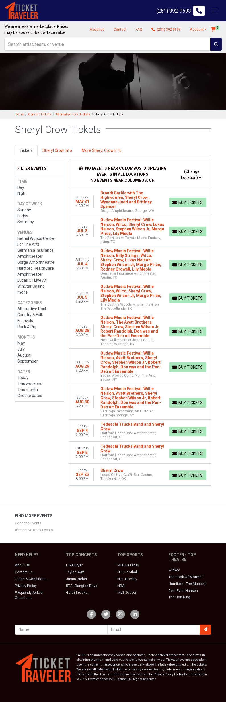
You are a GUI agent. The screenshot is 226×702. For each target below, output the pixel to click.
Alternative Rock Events (34, 530)
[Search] (107, 44)
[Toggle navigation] (214, 10)
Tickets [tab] (26, 150)
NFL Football (127, 572)
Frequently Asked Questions (29, 595)
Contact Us (24, 572)
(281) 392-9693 (166, 30)
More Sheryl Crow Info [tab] (102, 150)
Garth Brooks (76, 593)
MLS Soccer (126, 593)
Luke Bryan (74, 565)
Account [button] (197, 30)
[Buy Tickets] (187, 202)
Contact (120, 30)
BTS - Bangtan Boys (81, 586)
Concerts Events (28, 523)
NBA (121, 586)
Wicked (174, 570)
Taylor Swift (75, 572)
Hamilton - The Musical (187, 584)
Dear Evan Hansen (183, 591)
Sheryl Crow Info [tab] (57, 150)
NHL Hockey (127, 579)
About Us (22, 565)
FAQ (138, 30)
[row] (140, 201)
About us (97, 30)
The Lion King (179, 597)
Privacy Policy (26, 586)
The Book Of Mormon (186, 577)
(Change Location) (191, 174)
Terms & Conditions (30, 579)
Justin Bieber (76, 579)
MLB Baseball (128, 565)
